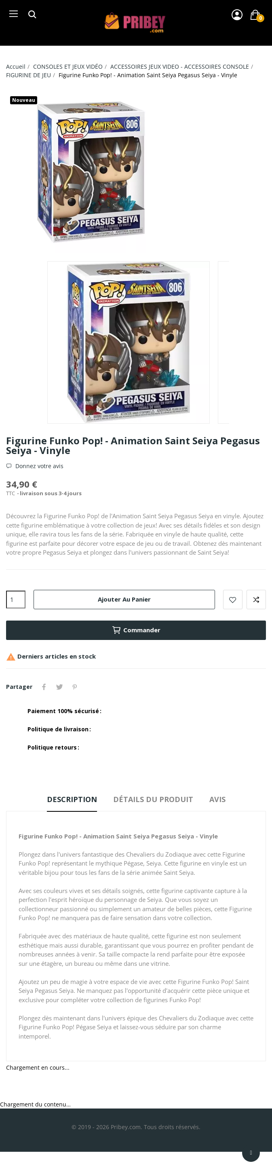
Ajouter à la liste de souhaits (233, 599)
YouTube (86, 687)
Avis (217, 799)
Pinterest (74, 687)
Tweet (59, 687)
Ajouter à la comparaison (256, 599)
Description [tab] (72, 799)
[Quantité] (15, 599)
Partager (44, 687)
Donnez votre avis (38, 466)
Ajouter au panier (124, 599)
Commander (136, 630)
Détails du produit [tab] (153, 799)
